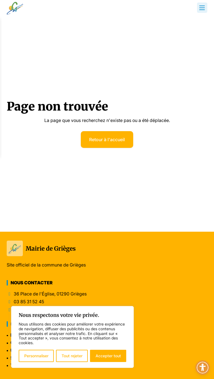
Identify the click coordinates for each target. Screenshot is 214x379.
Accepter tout (108, 355)
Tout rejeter (72, 355)
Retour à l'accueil (107, 139)
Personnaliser (36, 355)
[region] (72, 337)
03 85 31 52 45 (29, 301)
